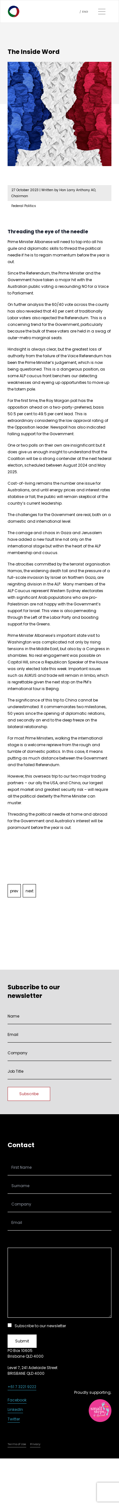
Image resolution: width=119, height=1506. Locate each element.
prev (14, 891)
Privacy (35, 1444)
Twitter (14, 1419)
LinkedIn (15, 1409)
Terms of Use (17, 1444)
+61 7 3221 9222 (22, 1386)
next (29, 891)
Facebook (17, 1400)
